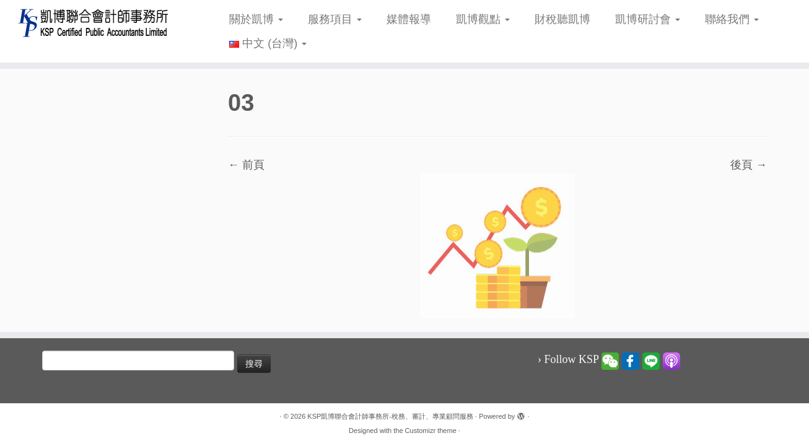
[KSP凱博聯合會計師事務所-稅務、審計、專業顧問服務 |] (93, 22)
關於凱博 (256, 19)
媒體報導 (409, 19)
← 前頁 (246, 165)
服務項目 (335, 19)
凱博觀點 (483, 19)
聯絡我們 (732, 19)
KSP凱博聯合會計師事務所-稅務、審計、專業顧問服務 (390, 416)
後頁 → (748, 165)
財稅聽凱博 (562, 19)
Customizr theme (431, 430)
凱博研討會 (647, 19)
